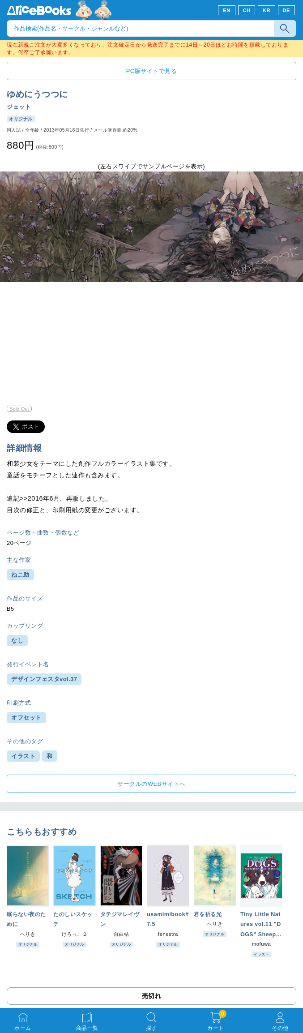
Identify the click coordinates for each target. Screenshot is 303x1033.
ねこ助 (20, 574)
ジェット (19, 106)
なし (17, 640)
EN (226, 10)
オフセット (26, 717)
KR (266, 10)
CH (246, 10)
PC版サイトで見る (151, 71)
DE (286, 10)
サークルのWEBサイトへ (151, 783)
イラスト (23, 756)
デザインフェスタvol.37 (44, 679)
